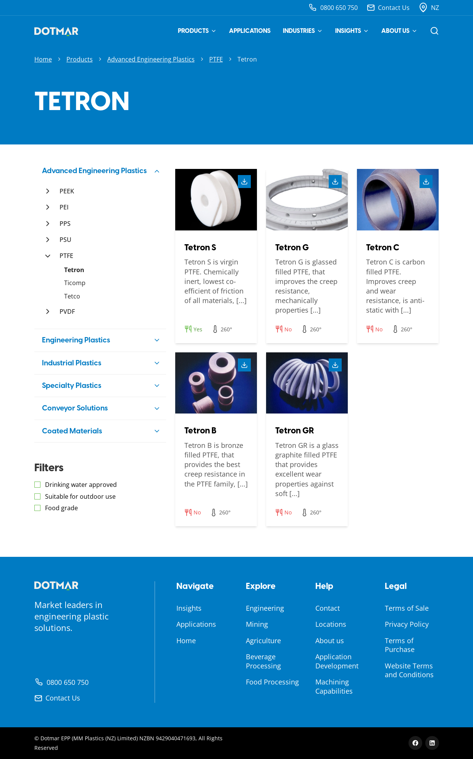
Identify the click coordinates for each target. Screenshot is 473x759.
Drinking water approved (81, 484)
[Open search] (434, 31)
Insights (352, 30)
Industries (303, 30)
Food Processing (272, 681)
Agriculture (263, 640)
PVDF (67, 311)
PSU (65, 239)
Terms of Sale (407, 608)
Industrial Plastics (71, 362)
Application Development (336, 661)
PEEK (67, 191)
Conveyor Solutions (75, 408)
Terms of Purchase (400, 645)
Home (43, 59)
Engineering (265, 608)
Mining (257, 624)
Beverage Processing (263, 661)
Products (197, 30)
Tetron (74, 270)
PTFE (216, 59)
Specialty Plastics (71, 385)
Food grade (61, 508)
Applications (250, 30)
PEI (64, 207)
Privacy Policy (407, 624)
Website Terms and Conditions (409, 670)
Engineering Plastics (76, 340)
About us (399, 30)
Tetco (72, 296)
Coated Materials (72, 431)
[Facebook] (415, 743)
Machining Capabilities (334, 686)
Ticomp (75, 283)
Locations (330, 624)
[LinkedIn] (432, 743)
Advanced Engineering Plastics (151, 59)
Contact (327, 608)
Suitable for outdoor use (80, 496)
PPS (65, 223)
